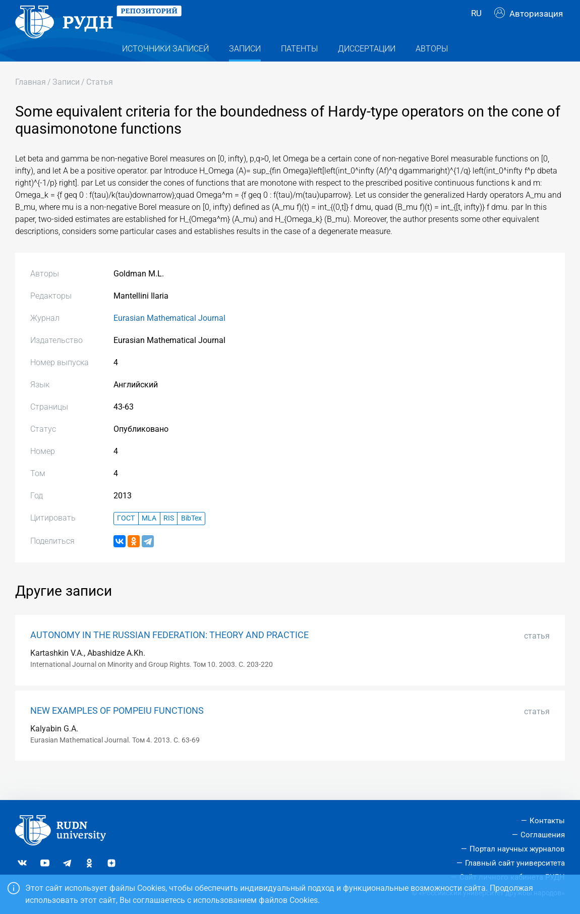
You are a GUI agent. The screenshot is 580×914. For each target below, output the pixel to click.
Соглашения (542, 835)
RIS (168, 538)
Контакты (547, 821)
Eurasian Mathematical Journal (169, 337)
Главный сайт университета (515, 863)
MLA (149, 538)
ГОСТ (126, 538)
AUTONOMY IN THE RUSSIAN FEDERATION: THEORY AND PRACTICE (169, 654)
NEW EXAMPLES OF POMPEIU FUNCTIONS (117, 730)
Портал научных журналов (517, 848)
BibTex (191, 538)
